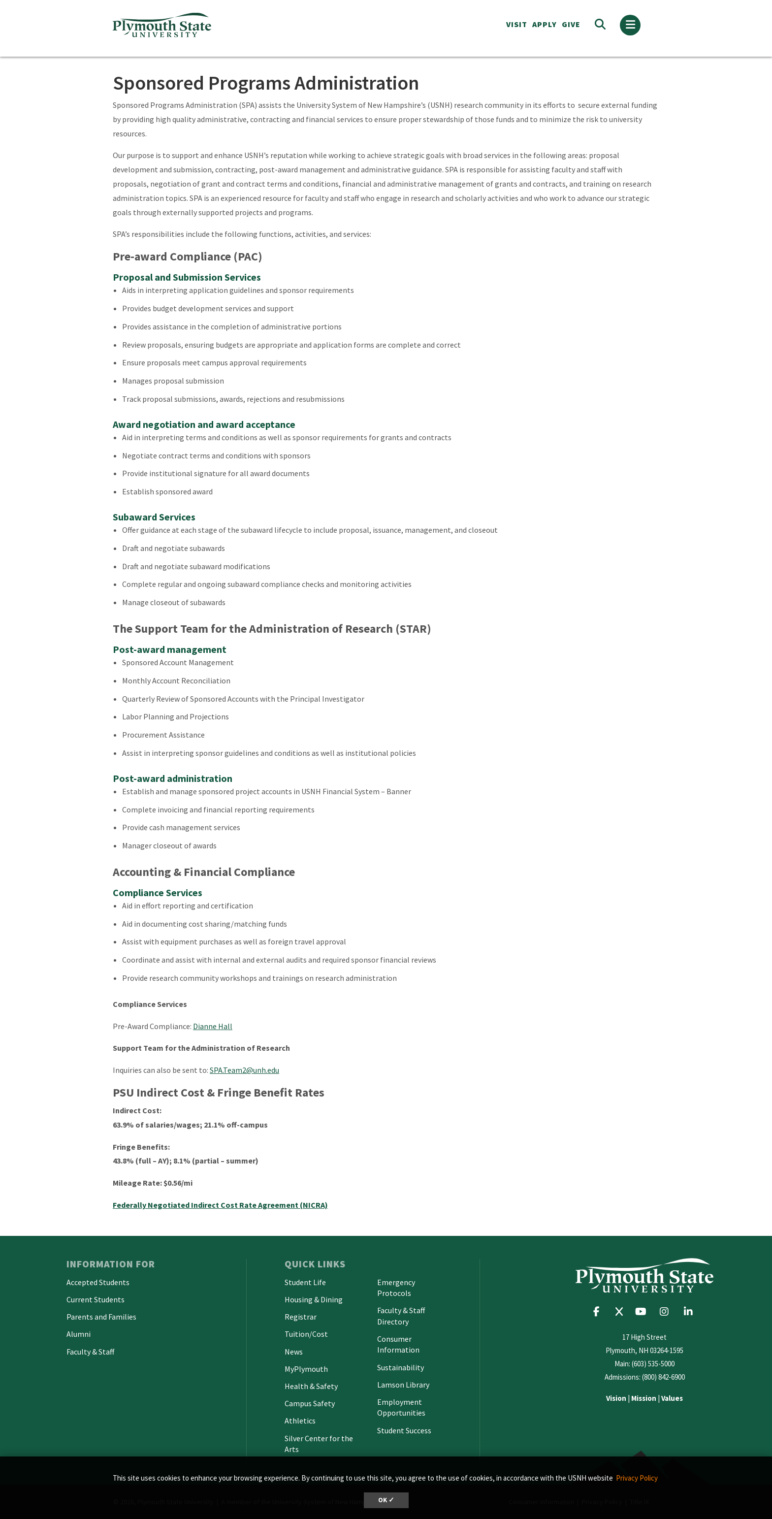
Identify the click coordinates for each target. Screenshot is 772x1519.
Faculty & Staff (90, 1352)
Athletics (300, 1420)
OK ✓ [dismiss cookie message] (386, 1500)
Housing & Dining (314, 1299)
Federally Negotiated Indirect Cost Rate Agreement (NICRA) (220, 1205)
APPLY (544, 24)
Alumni (78, 1334)
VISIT (516, 24)
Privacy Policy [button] (637, 1478)
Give (571, 24)
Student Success (404, 1430)
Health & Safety (311, 1386)
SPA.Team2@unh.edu (244, 1070)
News (294, 1352)
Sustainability (400, 1367)
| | (644, 1398)
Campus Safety (310, 1403)
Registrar (301, 1317)
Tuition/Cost (306, 1334)
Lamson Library (403, 1385)
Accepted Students (97, 1282)
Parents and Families (101, 1317)
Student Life (305, 1282)
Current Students (95, 1299)
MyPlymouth (306, 1369)
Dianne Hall (212, 1026)
